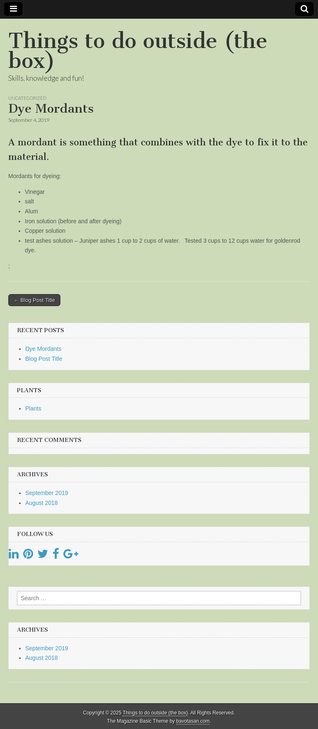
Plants (33, 408)
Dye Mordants (43, 348)
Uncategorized (27, 98)
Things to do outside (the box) (137, 50)
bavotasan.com (193, 721)
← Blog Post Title (34, 300)
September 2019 (46, 493)
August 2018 (41, 503)
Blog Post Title (44, 358)
